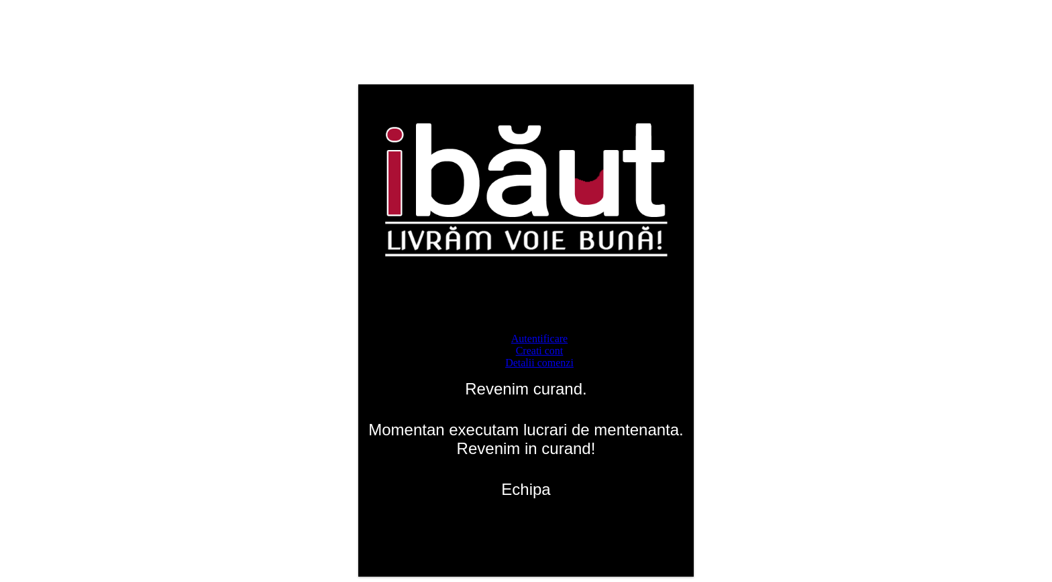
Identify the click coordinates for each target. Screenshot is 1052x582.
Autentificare (539, 338)
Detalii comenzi (539, 362)
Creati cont (540, 350)
